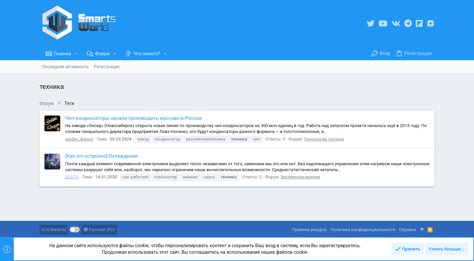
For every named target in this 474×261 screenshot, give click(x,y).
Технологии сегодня (324, 139)
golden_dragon (79, 139)
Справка (407, 229)
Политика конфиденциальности (362, 229)
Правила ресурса (309, 229)
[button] (76, 53)
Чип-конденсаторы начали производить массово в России (133, 118)
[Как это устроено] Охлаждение (101, 156)
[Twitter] (371, 23)
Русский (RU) (99, 229)
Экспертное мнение (300, 176)
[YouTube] (383, 23)
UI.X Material (53, 229)
